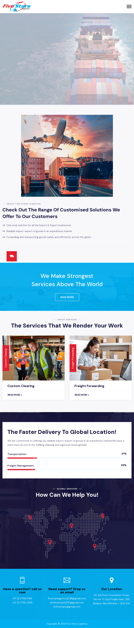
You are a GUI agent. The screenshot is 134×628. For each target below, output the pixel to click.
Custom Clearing (20, 386)
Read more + (15, 394)
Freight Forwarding (89, 386)
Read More (67, 297)
